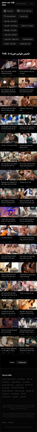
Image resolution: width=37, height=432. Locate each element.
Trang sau (21, 362)
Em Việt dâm (26, 382)
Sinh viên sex (29, 385)
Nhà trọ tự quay (19, 391)
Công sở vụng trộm (7, 391)
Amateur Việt (19, 385)
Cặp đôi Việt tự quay (8, 385)
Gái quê (23, 393)
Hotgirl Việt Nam (16, 382)
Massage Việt (30, 391)
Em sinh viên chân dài (17, 387)
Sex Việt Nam (21, 379)
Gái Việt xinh (5, 382)
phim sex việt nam (8, 3)
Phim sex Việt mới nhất (8, 379)
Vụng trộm (15, 396)
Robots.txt (11, 422)
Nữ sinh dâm (5, 388)
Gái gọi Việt (5, 394)
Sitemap (4, 422)
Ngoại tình (23, 396)
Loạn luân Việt (6, 396)
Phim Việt (29, 379)
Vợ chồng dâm (15, 394)
